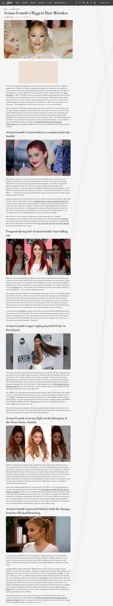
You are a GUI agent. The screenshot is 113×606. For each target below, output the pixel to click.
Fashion (41, 3)
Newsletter (104, 3)
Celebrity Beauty (15, 9)
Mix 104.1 (23, 311)
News (18, 3)
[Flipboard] (84, 3)
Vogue (8, 589)
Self (12, 397)
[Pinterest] (80, 3)
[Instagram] (87, 3)
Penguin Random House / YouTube (61, 551)
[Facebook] (76, 3)
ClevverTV (64, 219)
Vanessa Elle (9, 17)
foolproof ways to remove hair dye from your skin (51, 201)
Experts (25, 3)
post (12, 404)
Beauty (33, 3)
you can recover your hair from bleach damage (53, 223)
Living (49, 3)
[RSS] (95, 3)
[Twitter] (91, 3)
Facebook (15, 287)
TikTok (61, 573)
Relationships (59, 3)
